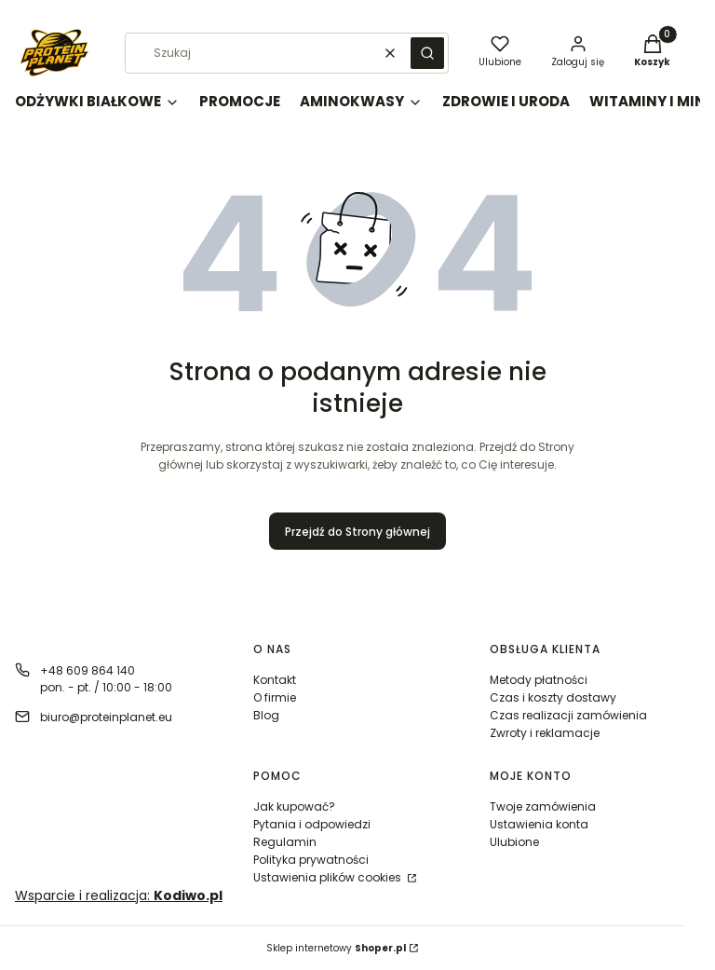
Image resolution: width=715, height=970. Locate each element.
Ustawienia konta (539, 824)
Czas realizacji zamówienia (568, 715)
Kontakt (274, 680)
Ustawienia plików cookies (328, 877)
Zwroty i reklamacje (545, 733)
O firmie (274, 697)
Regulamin (285, 842)
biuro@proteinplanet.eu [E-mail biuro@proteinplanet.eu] (106, 717)
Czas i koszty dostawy (553, 697)
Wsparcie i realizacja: (119, 895)
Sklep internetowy (336, 948)
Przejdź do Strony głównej (357, 532)
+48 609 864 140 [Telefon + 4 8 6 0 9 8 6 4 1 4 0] (87, 670)
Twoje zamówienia (543, 806)
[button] (427, 53)
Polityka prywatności (311, 860)
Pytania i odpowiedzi (312, 824)
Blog (266, 715)
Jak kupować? (294, 806)
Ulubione (514, 842)
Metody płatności (538, 680)
